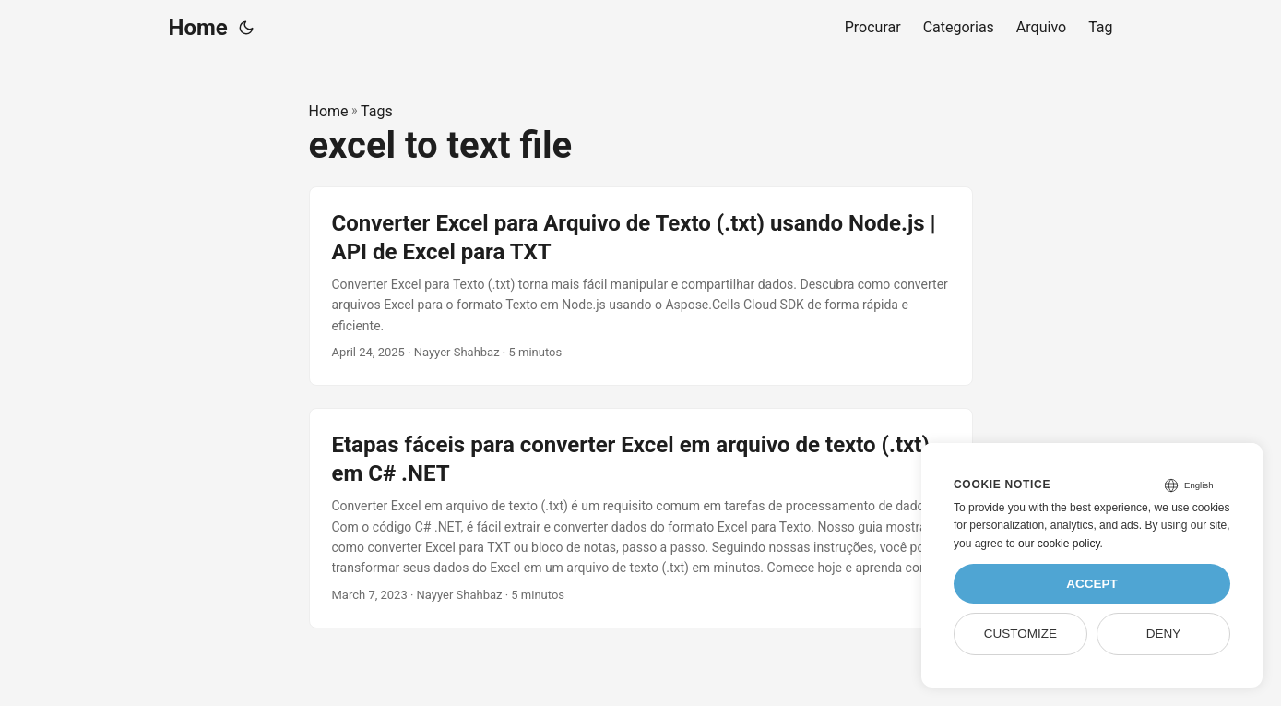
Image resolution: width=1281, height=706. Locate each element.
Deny (1163, 633)
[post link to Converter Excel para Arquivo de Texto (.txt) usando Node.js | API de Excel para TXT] (641, 286)
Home (198, 28)
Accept (1092, 584)
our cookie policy (1059, 543)
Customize (1020, 633)
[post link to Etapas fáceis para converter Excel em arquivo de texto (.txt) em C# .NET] (641, 518)
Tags (377, 111)
